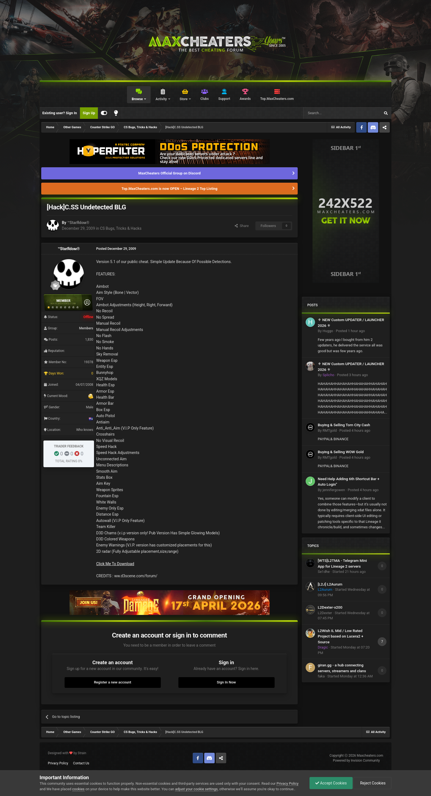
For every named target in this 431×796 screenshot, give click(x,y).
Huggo (327, 331)
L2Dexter (325, 613)
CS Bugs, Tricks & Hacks (121, 228)
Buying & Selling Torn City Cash (344, 425)
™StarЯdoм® (78, 222)
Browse (137, 99)
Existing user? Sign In (59, 113)
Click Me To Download (115, 564)
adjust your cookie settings (196, 789)
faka (321, 676)
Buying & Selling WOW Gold (341, 452)
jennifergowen (333, 490)
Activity (162, 99)
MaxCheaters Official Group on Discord (169, 173)
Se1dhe (324, 572)
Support (224, 99)
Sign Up (89, 113)
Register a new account (112, 682)
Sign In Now (226, 682)
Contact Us (81, 763)
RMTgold (329, 430)
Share (242, 226)
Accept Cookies (331, 783)
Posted (350, 331)
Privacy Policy (58, 763)
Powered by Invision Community (356, 760)
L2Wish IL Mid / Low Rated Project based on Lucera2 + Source (340, 636)
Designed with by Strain (67, 753)
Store (183, 99)
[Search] (328, 113)
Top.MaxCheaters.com (277, 99)
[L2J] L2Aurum (330, 584)
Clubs (204, 99)
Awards (245, 99)
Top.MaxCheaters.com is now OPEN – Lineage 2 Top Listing (169, 189)
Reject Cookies (372, 783)
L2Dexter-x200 (330, 607)
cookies (78, 789)
